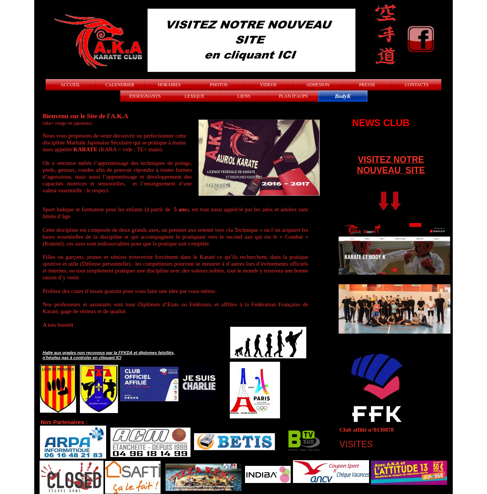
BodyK (343, 96)
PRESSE (367, 84)
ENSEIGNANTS (145, 96)
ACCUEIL (70, 84)
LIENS (243, 96)
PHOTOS (219, 84)
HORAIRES (169, 84)
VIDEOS (268, 84)
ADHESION (317, 84)
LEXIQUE (194, 96)
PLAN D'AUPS (293, 96)
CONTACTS (416, 84)
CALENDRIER (119, 84)
